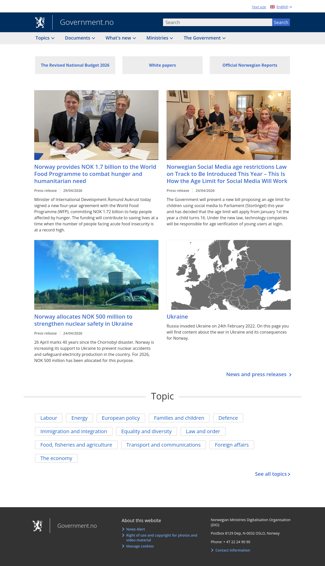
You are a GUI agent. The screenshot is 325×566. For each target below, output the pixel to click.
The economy (56, 458)
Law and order (203, 431)
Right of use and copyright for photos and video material (161, 538)
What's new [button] (119, 38)
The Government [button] (203, 38)
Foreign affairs (232, 444)
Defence (228, 417)
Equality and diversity (146, 431)
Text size (259, 7)
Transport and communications (163, 444)
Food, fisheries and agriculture (76, 444)
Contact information (232, 550)
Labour (48, 417)
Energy (79, 417)
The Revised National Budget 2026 (75, 65)
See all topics (271, 473)
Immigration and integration (73, 431)
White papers (162, 65)
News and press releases (257, 374)
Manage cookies (140, 546)
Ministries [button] (158, 38)
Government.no (83, 22)
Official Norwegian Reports (249, 65)
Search (281, 22)
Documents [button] (78, 38)
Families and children (179, 417)
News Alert (135, 529)
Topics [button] (43, 38)
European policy (121, 417)
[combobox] (217, 22)
